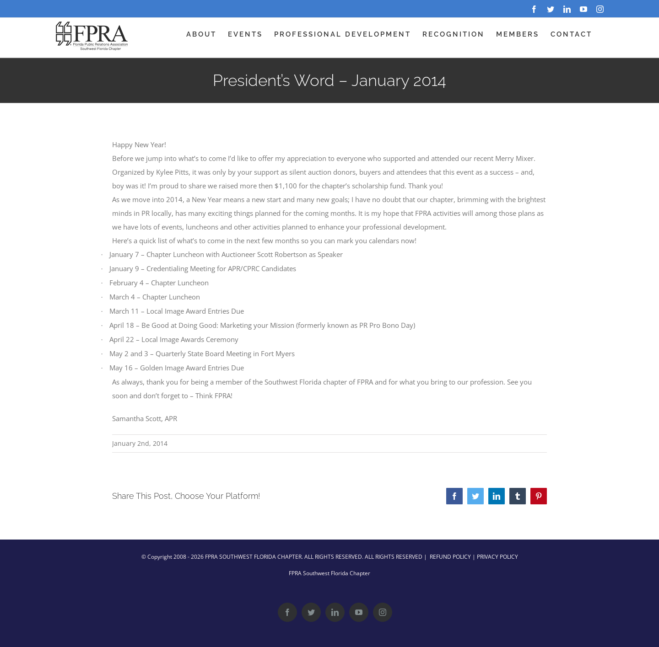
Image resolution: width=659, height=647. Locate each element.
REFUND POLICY (450, 557)
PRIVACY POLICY (497, 557)
